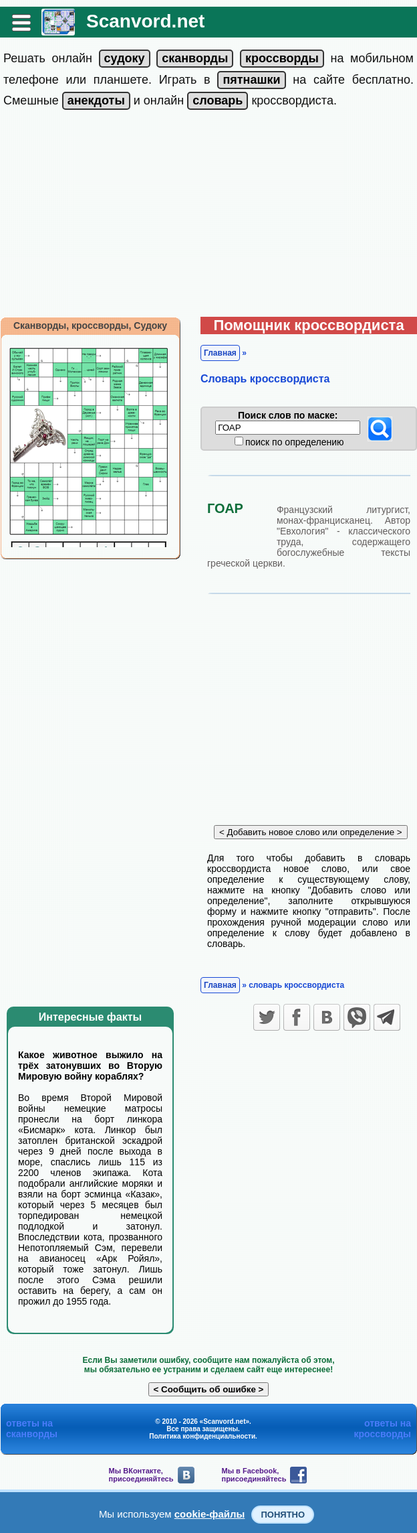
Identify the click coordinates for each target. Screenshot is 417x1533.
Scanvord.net (145, 21)
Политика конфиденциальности (202, 1436)
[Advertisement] (209, 216)
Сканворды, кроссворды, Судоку (90, 325)
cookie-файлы (209, 1514)
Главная (220, 353)
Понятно (283, 1515)
